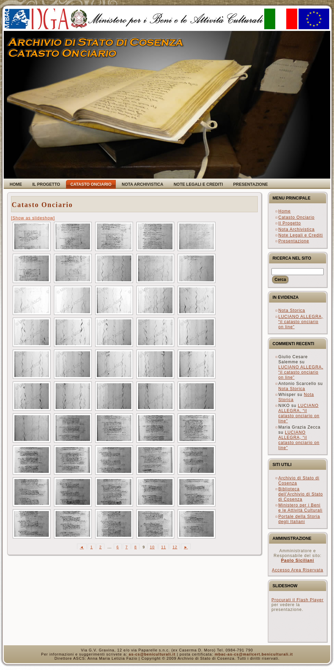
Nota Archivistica (296, 229)
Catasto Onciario (42, 204)
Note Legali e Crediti (300, 235)
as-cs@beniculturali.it (152, 654)
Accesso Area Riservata (297, 570)
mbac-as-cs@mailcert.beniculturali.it (254, 654)
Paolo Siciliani (297, 560)
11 (163, 547)
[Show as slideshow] (33, 218)
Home (284, 211)
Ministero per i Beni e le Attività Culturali (300, 508)
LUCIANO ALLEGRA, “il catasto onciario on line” (300, 321)
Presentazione (293, 241)
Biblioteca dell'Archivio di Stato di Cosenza (300, 494)
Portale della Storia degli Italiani (299, 519)
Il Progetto (289, 223)
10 (152, 547)
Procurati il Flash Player (297, 600)
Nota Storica (291, 310)
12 (174, 547)
